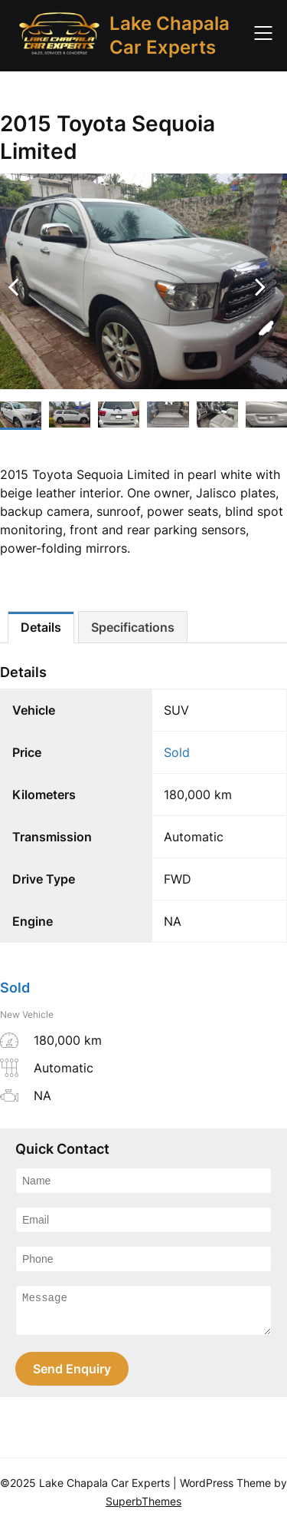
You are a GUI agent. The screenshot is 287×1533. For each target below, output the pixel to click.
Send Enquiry (72, 1375)
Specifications (132, 627)
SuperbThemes (143, 1508)
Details (41, 627)
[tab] (41, 627)
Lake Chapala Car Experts (169, 35)
